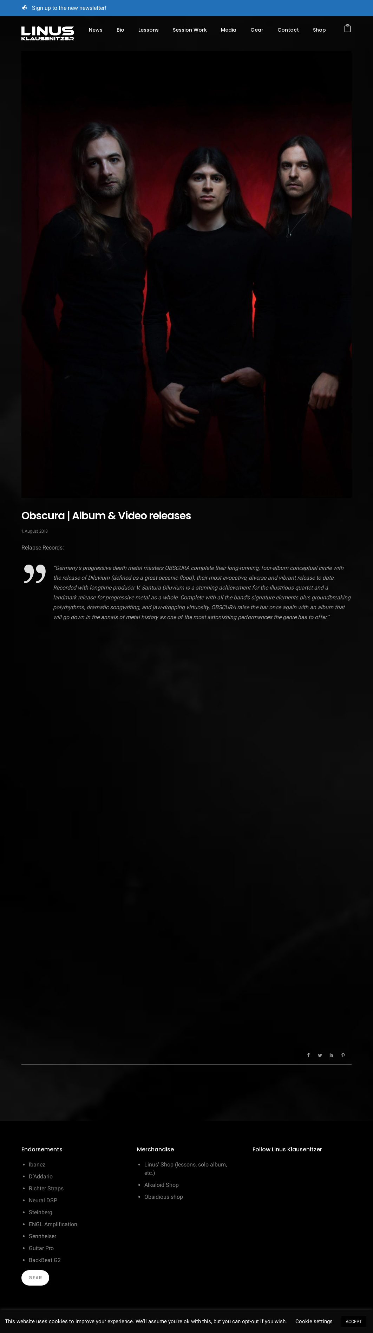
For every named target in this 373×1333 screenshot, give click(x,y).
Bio (120, 29)
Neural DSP (43, 1200)
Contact (288, 29)
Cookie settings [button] (314, 1321)
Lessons (148, 29)
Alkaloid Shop (161, 1185)
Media (228, 29)
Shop (319, 29)
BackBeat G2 (45, 1260)
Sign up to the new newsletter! (69, 8)
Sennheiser (42, 1236)
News (96, 29)
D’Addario (41, 1176)
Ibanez (37, 1164)
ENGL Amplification (53, 1224)
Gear (256, 29)
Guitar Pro (41, 1248)
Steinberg (40, 1212)
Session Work (190, 29)
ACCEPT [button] (354, 1321)
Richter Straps (46, 1188)
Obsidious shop (163, 1197)
